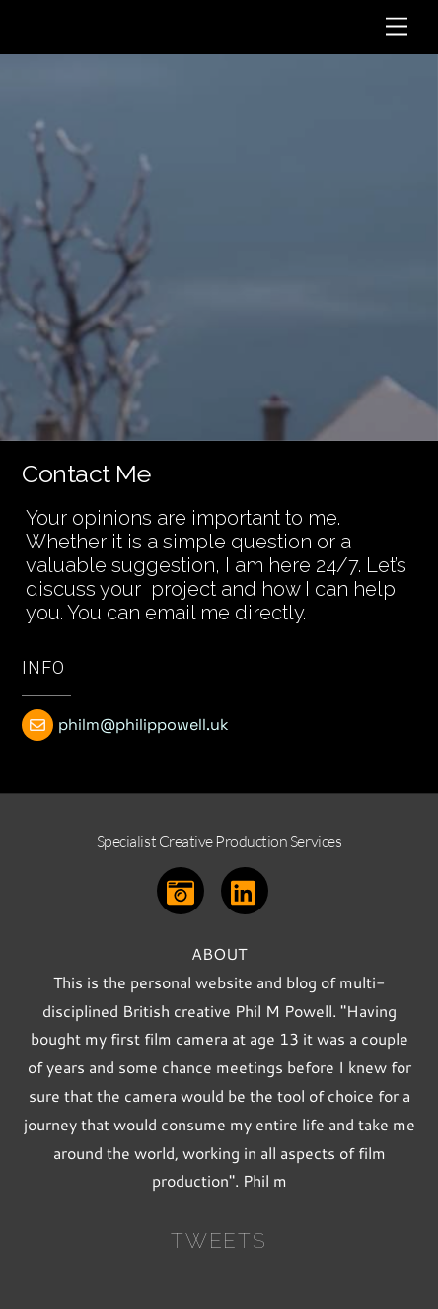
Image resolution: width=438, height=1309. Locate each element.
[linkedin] (248, 888)
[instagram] (184, 888)
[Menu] (396, 27)
